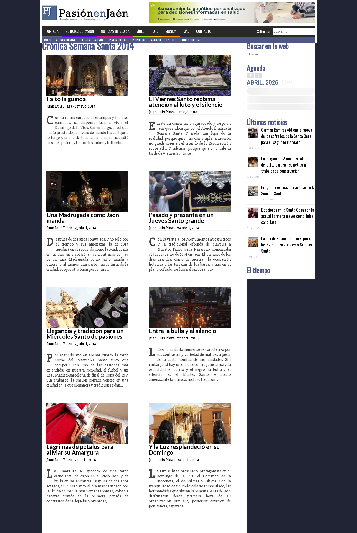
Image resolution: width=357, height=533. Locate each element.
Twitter (171, 40)
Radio (47, 40)
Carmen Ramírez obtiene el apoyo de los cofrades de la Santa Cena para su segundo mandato (286, 136)
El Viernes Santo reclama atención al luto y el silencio (185, 101)
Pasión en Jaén (86, 13)
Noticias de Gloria (115, 31)
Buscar (263, 31)
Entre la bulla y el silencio (182, 330)
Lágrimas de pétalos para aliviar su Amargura (79, 449)
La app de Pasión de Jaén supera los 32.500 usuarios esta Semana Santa (286, 245)
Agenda (98, 40)
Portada (52, 31)
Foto (155, 31)
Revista (85, 40)
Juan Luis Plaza (59, 106)
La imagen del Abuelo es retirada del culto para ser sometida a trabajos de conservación (286, 165)
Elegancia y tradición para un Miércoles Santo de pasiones (85, 333)
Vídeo (140, 31)
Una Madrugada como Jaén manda (82, 217)
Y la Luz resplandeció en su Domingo (184, 449)
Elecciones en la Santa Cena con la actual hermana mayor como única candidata (287, 216)
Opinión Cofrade (118, 40)
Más (186, 31)
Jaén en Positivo (191, 40)
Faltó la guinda (66, 98)
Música (171, 31)
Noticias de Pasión (79, 31)
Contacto (203, 31)
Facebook (155, 40)
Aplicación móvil (66, 40)
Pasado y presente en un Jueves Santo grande (181, 217)
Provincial (138, 40)
